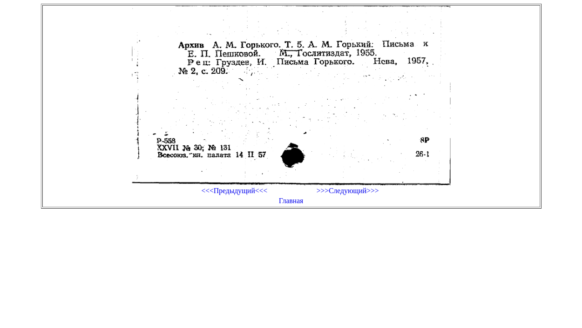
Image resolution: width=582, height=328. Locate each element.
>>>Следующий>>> (347, 191)
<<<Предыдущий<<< (234, 191)
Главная (291, 201)
